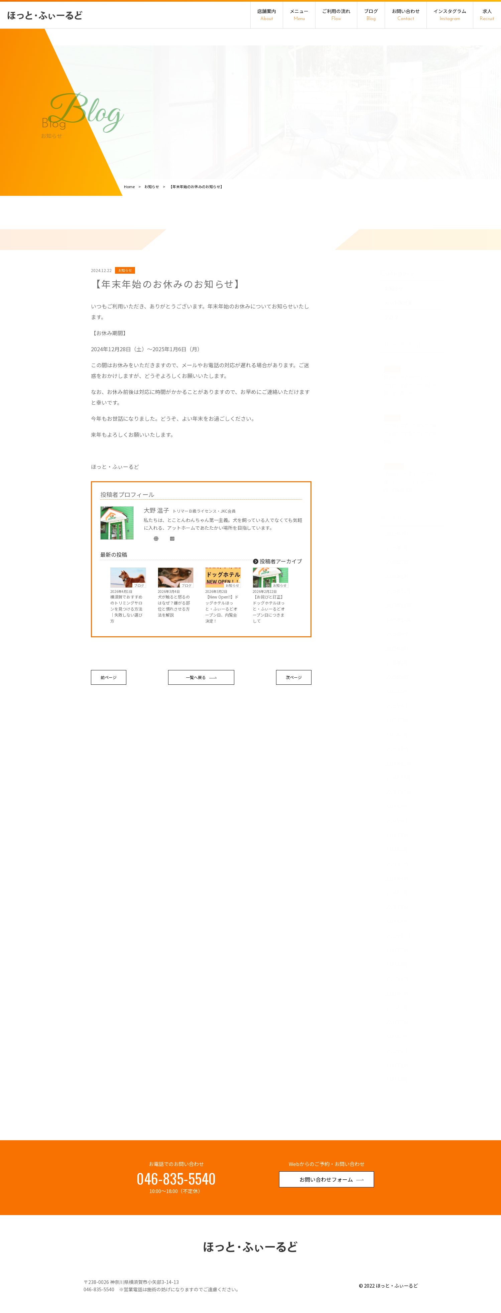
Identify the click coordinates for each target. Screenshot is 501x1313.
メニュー (299, 15)
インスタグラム (449, 15)
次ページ (294, 725)
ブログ (371, 15)
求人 (487, 15)
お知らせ (232, 633)
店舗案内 (266, 15)
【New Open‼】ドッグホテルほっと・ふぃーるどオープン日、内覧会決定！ (222, 657)
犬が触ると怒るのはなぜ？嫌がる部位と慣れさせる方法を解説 (174, 654)
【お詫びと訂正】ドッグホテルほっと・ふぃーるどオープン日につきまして (269, 657)
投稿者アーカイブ (277, 609)
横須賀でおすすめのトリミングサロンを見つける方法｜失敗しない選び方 (126, 657)
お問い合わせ (406, 15)
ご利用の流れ (336, 15)
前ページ (109, 725)
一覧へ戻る (201, 725)
